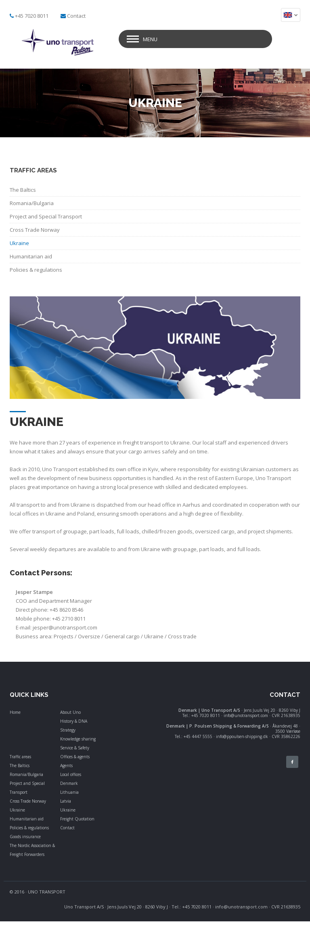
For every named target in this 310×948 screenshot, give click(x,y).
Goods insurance (25, 836)
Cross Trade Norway (28, 801)
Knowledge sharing (78, 739)
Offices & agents (75, 756)
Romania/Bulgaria (26, 774)
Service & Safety (74, 748)
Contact (76, 15)
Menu (150, 39)
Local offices (70, 774)
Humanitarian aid (27, 819)
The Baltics (19, 765)
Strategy (67, 730)
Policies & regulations (29, 828)
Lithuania (69, 792)
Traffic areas (20, 756)
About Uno (70, 712)
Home (15, 712)
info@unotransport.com (241, 907)
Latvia (65, 801)
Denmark (69, 783)
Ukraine (17, 810)
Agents (66, 765)
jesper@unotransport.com (65, 627)
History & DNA (73, 721)
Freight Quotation (77, 819)
